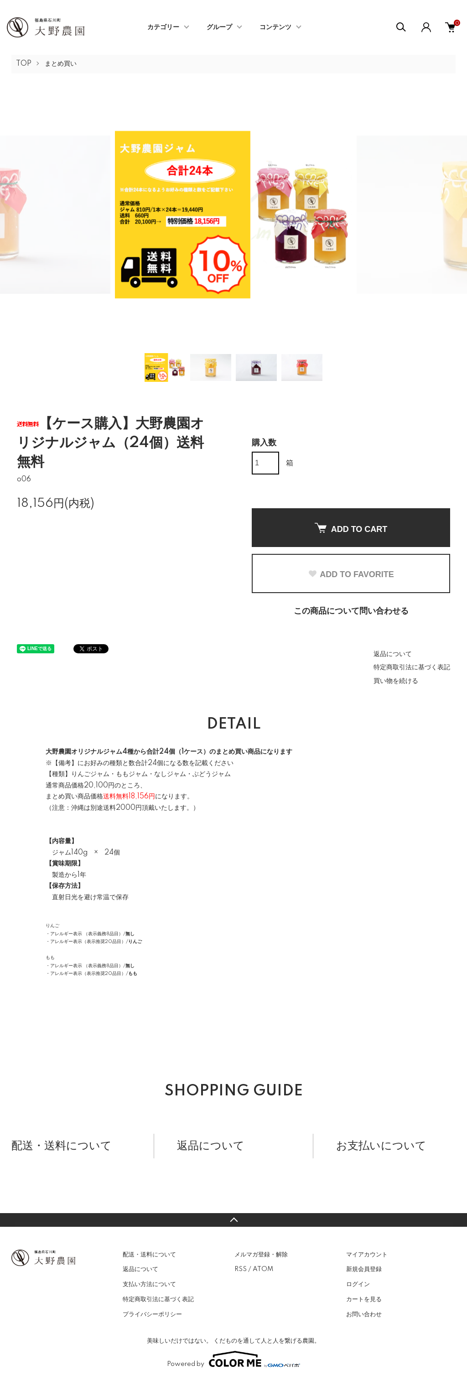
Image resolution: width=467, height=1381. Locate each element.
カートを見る (364, 1299)
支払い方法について (149, 1284)
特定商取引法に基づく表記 (412, 667)
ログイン (358, 1284)
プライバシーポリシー (152, 1314)
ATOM (263, 1269)
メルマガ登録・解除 (261, 1254)
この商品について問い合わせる (351, 611)
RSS (240, 1269)
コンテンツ (275, 27)
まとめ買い (61, 64)
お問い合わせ (364, 1314)
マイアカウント (367, 1254)
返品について (393, 654)
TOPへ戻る (233, 1220)
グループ (219, 27)
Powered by (233, 1359)
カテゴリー (163, 27)
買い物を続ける (396, 681)
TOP (23, 64)
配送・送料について (149, 1254)
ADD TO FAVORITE (351, 574)
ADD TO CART (351, 528)
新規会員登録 (364, 1269)
